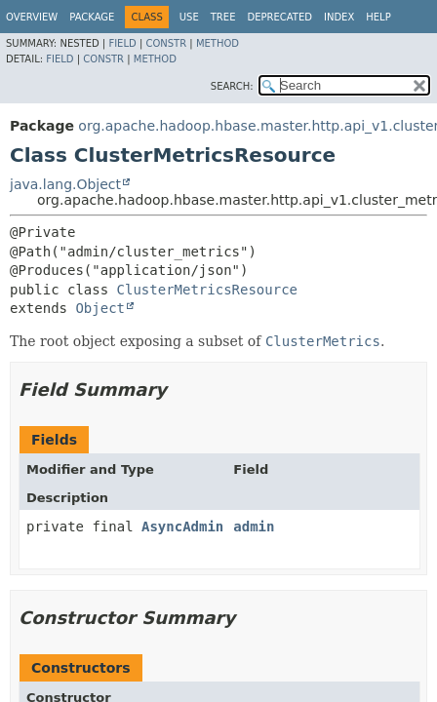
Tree (223, 17)
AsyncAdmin (182, 526)
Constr (165, 43)
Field (122, 43)
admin (253, 526)
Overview (32, 17)
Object (100, 308)
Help (378, 17)
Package (91, 17)
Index (339, 17)
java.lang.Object (65, 184)
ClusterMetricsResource (207, 289)
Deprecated (279, 17)
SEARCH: (232, 86)
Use (189, 17)
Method (217, 43)
